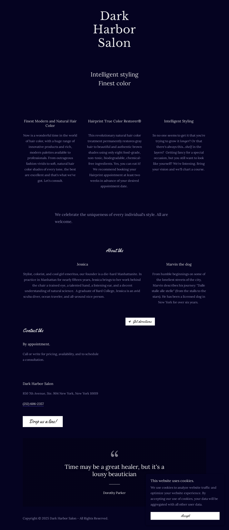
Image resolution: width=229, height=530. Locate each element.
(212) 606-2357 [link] (33, 404)
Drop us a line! (42, 421)
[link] (114, 46)
